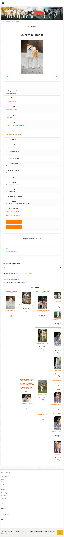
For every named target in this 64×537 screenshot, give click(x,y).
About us (3, 482)
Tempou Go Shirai (42, 387)
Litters (2, 504)
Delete (14, 227)
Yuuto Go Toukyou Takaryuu (15, 125)
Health (3, 501)
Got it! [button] (60, 532)
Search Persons (5, 512)
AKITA (3, 21)
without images (28, 273)
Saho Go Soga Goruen (42, 336)
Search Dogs (4, 495)
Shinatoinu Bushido (12, 252)
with (22, 273)
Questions (3, 523)
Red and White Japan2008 (42, 317)
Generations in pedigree (11, 264)
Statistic (3, 479)
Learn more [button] (4, 533)
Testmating (4, 493)
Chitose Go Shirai (42, 414)
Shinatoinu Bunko (10, 303)
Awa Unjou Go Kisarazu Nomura (42, 304)
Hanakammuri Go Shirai (13, 134)
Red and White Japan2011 (26, 310)
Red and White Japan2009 (42, 348)
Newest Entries (5, 476)
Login (2, 484)
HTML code (5, 279)
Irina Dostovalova (11, 101)
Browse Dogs (4, 498)
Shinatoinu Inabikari (12, 211)
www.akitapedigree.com (12, 21)
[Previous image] (7, 76)
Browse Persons (5, 514)
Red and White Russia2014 (10, 315)
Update (14, 222)
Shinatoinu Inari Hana (13, 215)
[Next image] (56, 76)
